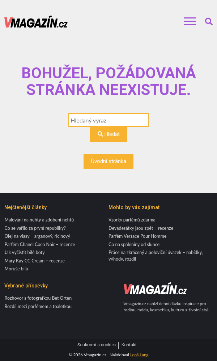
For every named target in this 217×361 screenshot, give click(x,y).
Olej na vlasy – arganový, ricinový (37, 236)
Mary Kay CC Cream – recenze (34, 261)
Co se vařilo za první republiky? (34, 228)
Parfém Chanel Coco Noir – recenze (39, 244)
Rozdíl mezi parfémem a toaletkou (38, 306)
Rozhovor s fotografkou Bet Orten (38, 298)
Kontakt (129, 345)
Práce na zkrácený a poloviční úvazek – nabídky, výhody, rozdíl (156, 255)
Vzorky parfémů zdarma (132, 220)
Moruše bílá (16, 268)
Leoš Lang (139, 354)
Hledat (109, 134)
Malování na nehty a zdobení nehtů (39, 220)
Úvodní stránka (108, 161)
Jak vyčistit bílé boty (24, 252)
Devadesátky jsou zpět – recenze (141, 228)
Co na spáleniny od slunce (134, 244)
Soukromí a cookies (96, 345)
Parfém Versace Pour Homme (137, 236)
